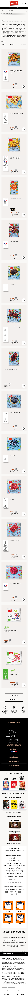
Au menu (14, 884)
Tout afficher (14, 700)
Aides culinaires (10, 873)
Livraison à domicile (13, 858)
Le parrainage (14, 852)
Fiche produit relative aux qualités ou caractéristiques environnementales (14, 946)
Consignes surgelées (16, 857)
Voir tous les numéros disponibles (13, 812)
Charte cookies (15, 940)
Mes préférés (8, 7)
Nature (18, 23)
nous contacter (14, 761)
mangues (15, 28)
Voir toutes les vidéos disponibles (13, 843)
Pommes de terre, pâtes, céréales (16, 871)
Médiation (22, 940)
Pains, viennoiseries (9, 876)
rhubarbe (8, 29)
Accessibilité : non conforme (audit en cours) (16, 943)
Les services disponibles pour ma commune (12, 937)
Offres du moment (8, 865)
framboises (15, 27)
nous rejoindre (14, 765)
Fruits (7, 17)
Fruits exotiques (21, 27)
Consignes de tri (14, 942)
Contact (4, 943)
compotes (18, 32)
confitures (3, 33)
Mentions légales (9, 939)
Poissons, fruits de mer (10, 870)
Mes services (19, 7)
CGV (24, 937)
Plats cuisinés (18, 868)
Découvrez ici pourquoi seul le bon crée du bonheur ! (14, 741)
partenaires (15, 959)
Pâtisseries (17, 874)
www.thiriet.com (6, 959)
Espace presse (22, 942)
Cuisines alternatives (18, 876)
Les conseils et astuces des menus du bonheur (14, 886)
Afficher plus (14, 695)
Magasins (8, 857)
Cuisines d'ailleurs (10, 868)
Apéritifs (14, 865)
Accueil (3, 17)
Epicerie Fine (7, 878)
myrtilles (24, 25)
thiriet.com (14, 936)
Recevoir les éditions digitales (7, 793)
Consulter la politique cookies (8, 987)
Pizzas (20, 867)
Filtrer (11, 44)
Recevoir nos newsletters (20, 793)
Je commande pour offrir (13, 860)
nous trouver (14, 757)
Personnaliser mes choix (14, 991)
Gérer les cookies (14, 979)
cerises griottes (6, 27)
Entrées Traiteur (20, 865)
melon (2, 31)
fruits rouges (13, 25)
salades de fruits (14, 31)
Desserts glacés (11, 874)
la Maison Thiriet (14, 722)
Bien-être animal (6, 942)
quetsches (14, 29)
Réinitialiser (24, 44)
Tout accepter (20, 994)
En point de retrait (19, 850)
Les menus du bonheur (14, 879)
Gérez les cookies (7, 940)
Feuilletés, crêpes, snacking (12, 867)
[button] (22, 3)
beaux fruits (23, 21)
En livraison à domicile (9, 850)
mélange (3, 24)
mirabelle (20, 29)
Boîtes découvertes (15, 878)
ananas (8, 28)
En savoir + (14, 895)
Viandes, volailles (19, 870)
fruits (2, 32)
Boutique (22, 878)
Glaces (19, 873)
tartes (13, 32)
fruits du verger (21, 28)
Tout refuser (7, 994)
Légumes (6, 871)
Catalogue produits (18, 939)
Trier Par (3, 44)
